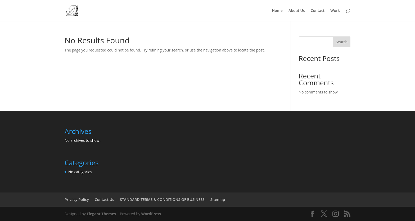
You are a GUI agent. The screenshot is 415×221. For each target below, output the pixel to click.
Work (335, 11)
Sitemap (217, 199)
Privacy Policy (77, 199)
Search (342, 41)
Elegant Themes (101, 213)
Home (277, 11)
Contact (317, 11)
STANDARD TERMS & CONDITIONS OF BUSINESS (162, 199)
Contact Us (104, 199)
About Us (296, 11)
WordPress (151, 213)
